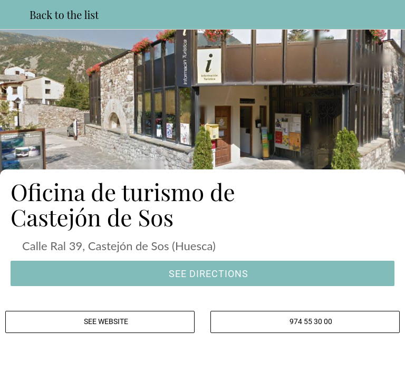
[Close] (14, 14)
